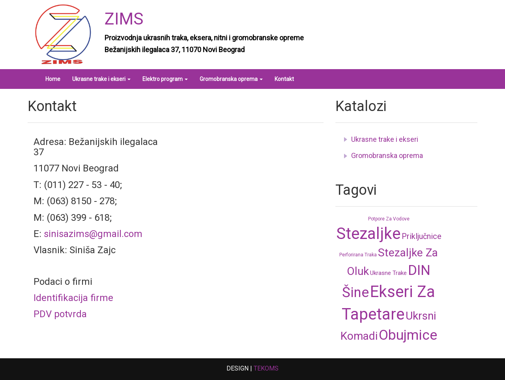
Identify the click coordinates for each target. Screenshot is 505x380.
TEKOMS (266, 368)
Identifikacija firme (73, 297)
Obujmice (408, 335)
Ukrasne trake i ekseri (101, 79)
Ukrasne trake (388, 273)
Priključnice (421, 236)
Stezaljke (368, 233)
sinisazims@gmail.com (93, 233)
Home (52, 79)
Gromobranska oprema (231, 79)
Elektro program (165, 79)
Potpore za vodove (389, 219)
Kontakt (284, 79)
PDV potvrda (60, 314)
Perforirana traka (358, 255)
